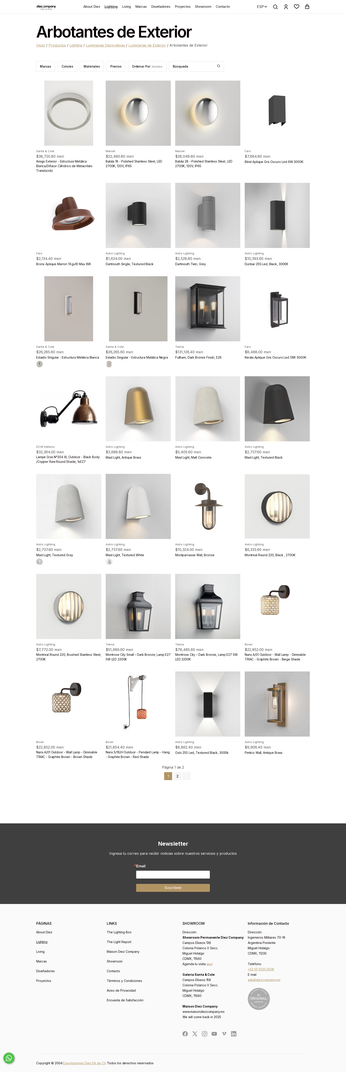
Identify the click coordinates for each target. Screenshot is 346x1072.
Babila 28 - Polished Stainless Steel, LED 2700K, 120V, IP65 (203, 163)
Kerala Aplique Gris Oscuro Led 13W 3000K (275, 357)
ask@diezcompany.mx (264, 980)
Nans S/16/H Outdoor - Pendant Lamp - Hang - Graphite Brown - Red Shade (138, 754)
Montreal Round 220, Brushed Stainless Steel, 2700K (68, 657)
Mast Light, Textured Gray (54, 555)
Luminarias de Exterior (147, 45)
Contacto (223, 6)
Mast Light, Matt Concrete (193, 457)
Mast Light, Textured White (125, 555)
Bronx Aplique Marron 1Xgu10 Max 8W (63, 264)
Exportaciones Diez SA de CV (84, 1063)
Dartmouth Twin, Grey (190, 264)
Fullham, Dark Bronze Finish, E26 (198, 357)
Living (126, 6)
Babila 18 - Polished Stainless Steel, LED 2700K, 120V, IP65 (134, 163)
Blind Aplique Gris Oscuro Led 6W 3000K (274, 162)
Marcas (141, 6)
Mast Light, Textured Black (263, 457)
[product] (68, 113)
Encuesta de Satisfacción (125, 1000)
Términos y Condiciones (124, 981)
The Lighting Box (119, 932)
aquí (210, 964)
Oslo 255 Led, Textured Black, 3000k (202, 752)
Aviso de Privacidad (121, 990)
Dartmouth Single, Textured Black (130, 264)
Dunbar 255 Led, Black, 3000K (266, 264)
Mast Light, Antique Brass (123, 457)
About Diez (91, 6)
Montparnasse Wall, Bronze (194, 555)
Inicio (40, 45)
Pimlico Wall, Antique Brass (263, 752)
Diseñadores (160, 6)
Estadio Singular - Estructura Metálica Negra (137, 357)
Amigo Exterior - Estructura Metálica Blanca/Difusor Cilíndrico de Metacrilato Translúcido (64, 165)
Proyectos (183, 6)
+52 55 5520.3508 (261, 969)
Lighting (111, 6)
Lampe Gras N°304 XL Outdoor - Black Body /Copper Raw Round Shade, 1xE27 (68, 459)
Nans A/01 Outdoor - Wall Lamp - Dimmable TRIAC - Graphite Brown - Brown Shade (66, 754)
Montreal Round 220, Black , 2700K (270, 555)
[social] (185, 1033)
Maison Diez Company (123, 951)
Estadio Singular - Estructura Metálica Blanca (67, 357)
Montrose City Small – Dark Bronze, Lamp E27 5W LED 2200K (138, 657)
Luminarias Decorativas (106, 45)
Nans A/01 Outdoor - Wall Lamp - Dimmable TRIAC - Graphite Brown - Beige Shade (275, 657)
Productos (57, 45)
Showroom (203, 6)
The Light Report (119, 942)
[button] (296, 6)
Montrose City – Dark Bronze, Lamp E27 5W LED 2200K (206, 657)
